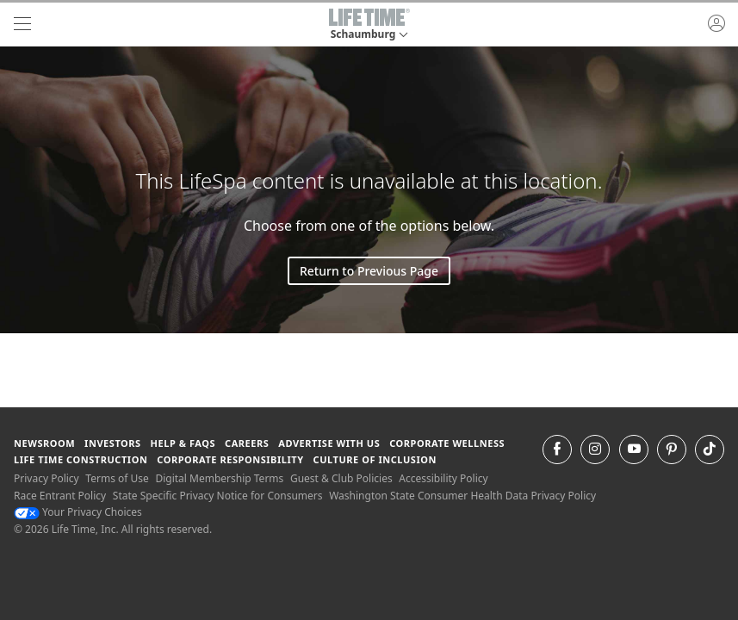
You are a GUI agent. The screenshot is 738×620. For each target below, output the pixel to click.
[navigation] (22, 24)
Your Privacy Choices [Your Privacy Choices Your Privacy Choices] (78, 512)
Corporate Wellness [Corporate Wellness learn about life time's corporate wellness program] (447, 443)
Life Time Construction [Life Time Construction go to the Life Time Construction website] (80, 459)
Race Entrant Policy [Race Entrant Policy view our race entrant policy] (60, 495)
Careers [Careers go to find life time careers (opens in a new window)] (247, 443)
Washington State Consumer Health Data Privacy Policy (462, 495)
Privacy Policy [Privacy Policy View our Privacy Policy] (46, 478)
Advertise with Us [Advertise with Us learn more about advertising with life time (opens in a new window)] (329, 443)
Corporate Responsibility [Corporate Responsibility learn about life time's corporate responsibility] (230, 459)
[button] (369, 24)
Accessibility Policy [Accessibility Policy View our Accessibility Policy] (443, 478)
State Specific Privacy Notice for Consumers (218, 495)
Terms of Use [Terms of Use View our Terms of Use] (116, 478)
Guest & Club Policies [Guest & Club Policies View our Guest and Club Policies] (341, 478)
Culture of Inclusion (375, 459)
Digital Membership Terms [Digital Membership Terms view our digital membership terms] (219, 478)
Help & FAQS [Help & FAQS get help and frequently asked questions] (183, 443)
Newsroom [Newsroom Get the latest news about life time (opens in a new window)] (44, 443)
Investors (112, 443)
